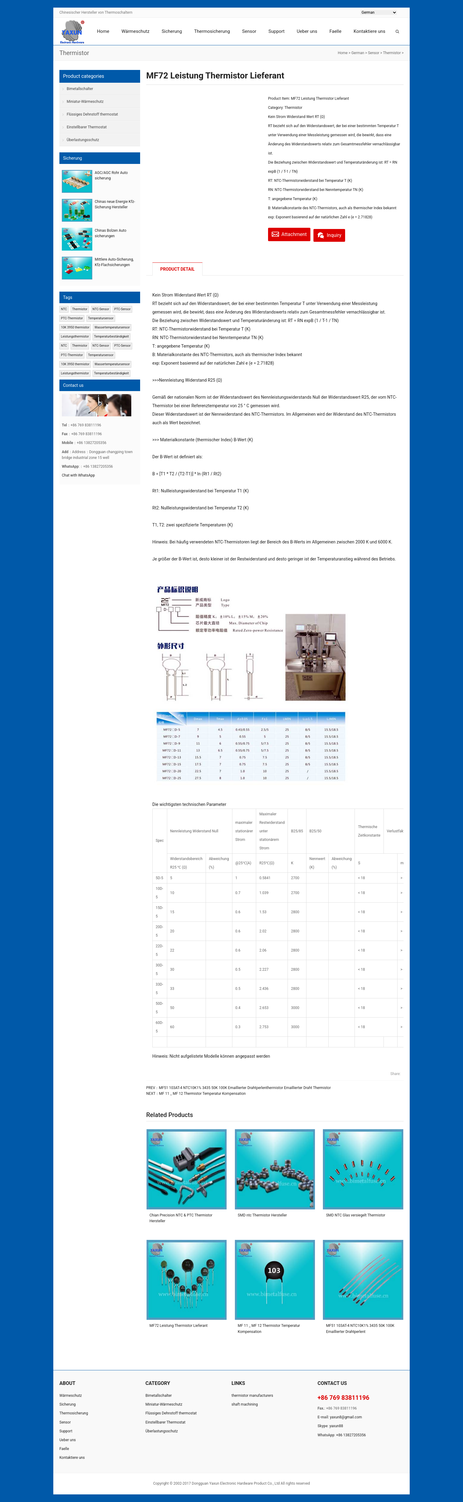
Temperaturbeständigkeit (111, 336)
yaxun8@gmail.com (346, 1417)
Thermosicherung (212, 31)
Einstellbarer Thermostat (87, 127)
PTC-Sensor (122, 309)
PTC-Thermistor (72, 318)
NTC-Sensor (101, 309)
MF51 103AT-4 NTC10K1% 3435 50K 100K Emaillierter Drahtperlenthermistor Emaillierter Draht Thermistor (245, 1088)
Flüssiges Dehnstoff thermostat (92, 114)
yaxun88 (336, 1426)
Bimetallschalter (80, 89)
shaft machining (244, 1405)
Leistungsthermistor (75, 336)
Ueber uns (307, 31)
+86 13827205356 (351, 1435)
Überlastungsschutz (83, 140)
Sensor (249, 31)
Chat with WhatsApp (78, 475)
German (357, 53)
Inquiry (336, 234)
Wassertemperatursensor (112, 327)
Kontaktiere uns (369, 31)
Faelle (335, 31)
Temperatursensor (101, 318)
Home (103, 31)
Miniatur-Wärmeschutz (85, 101)
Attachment (291, 234)
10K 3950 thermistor (75, 327)
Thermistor (392, 53)
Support (276, 31)
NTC (64, 309)
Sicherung (172, 31)
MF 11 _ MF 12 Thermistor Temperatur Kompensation (202, 1093)
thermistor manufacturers (252, 1395)
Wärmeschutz (136, 31)
